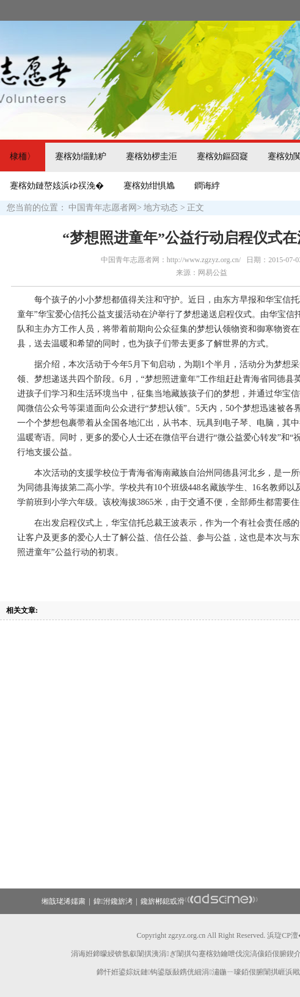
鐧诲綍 (207, 185)
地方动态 (161, 207)
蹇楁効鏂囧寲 (222, 156)
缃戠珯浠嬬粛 (64, 901)
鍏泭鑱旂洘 (113, 901)
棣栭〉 (22, 156)
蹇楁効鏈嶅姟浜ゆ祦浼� (57, 185)
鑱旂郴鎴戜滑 (163, 901)
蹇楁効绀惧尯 (149, 185)
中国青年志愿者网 (102, 207)
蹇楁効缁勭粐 (80, 156)
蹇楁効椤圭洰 (151, 156)
